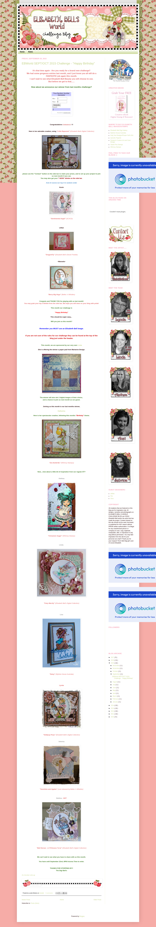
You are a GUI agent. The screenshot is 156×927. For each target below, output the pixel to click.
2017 (113, 657)
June (114, 687)
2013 (113, 708)
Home (22, 52)
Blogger (81, 916)
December (116, 665)
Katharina (61, 411)
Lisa (61, 614)
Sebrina (61, 741)
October (115, 671)
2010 (113, 717)
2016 (113, 660)
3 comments (49, 893)
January (115, 702)
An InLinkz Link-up (28, 875)
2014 (113, 705)
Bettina (59, 798)
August (115, 682)
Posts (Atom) (35, 903)
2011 (113, 714)
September (116, 674)
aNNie (112, 494)
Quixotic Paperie (115, 138)
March (115, 696)
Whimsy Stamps (115, 147)
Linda (80, 345)
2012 (113, 711)
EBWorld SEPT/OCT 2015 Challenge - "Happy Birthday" (58, 63)
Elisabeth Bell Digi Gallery (118, 130)
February (116, 699)
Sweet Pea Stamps (116, 144)
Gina (111, 498)
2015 (113, 663)
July (114, 685)
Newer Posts (26, 900)
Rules (30, 52)
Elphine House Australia (118, 133)
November (116, 668)
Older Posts (97, 900)
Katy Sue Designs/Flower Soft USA (121, 135)
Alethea (61, 478)
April (114, 693)
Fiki (111, 496)
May (114, 690)
